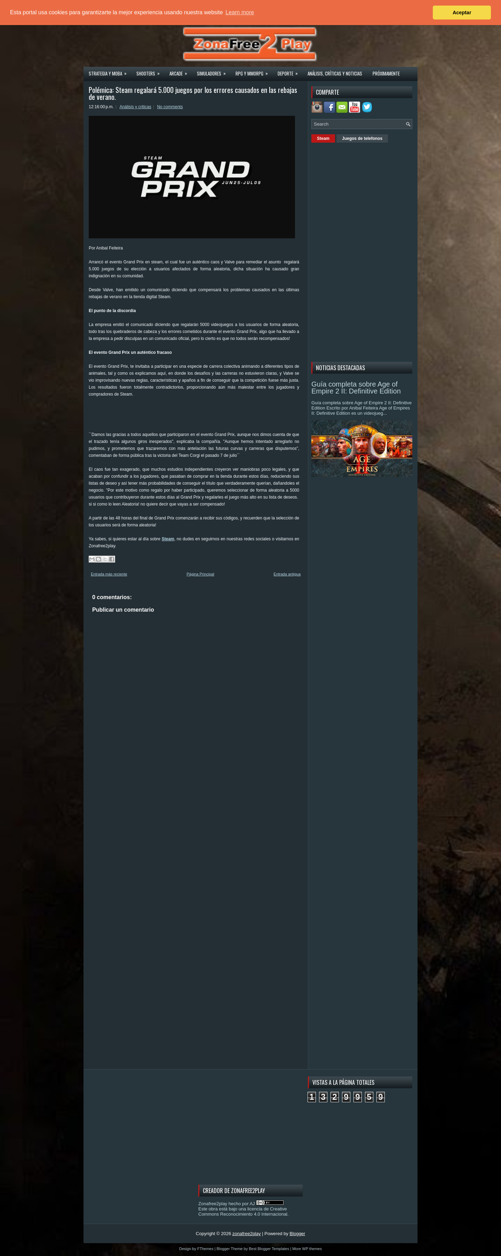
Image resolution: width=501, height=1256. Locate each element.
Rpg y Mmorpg (254, 71)
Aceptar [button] (462, 12)
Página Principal (200, 574)
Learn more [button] (239, 12)
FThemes (205, 1249)
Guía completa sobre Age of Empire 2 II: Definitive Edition (356, 387)
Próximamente (386, 73)
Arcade (180, 71)
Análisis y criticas (135, 106)
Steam (168, 538)
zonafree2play (246, 1233)
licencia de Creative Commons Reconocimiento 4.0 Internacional (242, 1211)
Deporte (290, 71)
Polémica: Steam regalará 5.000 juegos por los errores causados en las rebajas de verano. (193, 93)
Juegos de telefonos (362, 138)
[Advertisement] (215, 413)
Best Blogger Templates (269, 1249)
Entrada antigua (287, 574)
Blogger (297, 1233)
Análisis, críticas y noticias (335, 73)
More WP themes (307, 1249)
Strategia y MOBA (110, 71)
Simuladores (213, 71)
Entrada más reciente (109, 574)
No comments (170, 106)
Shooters (150, 71)
